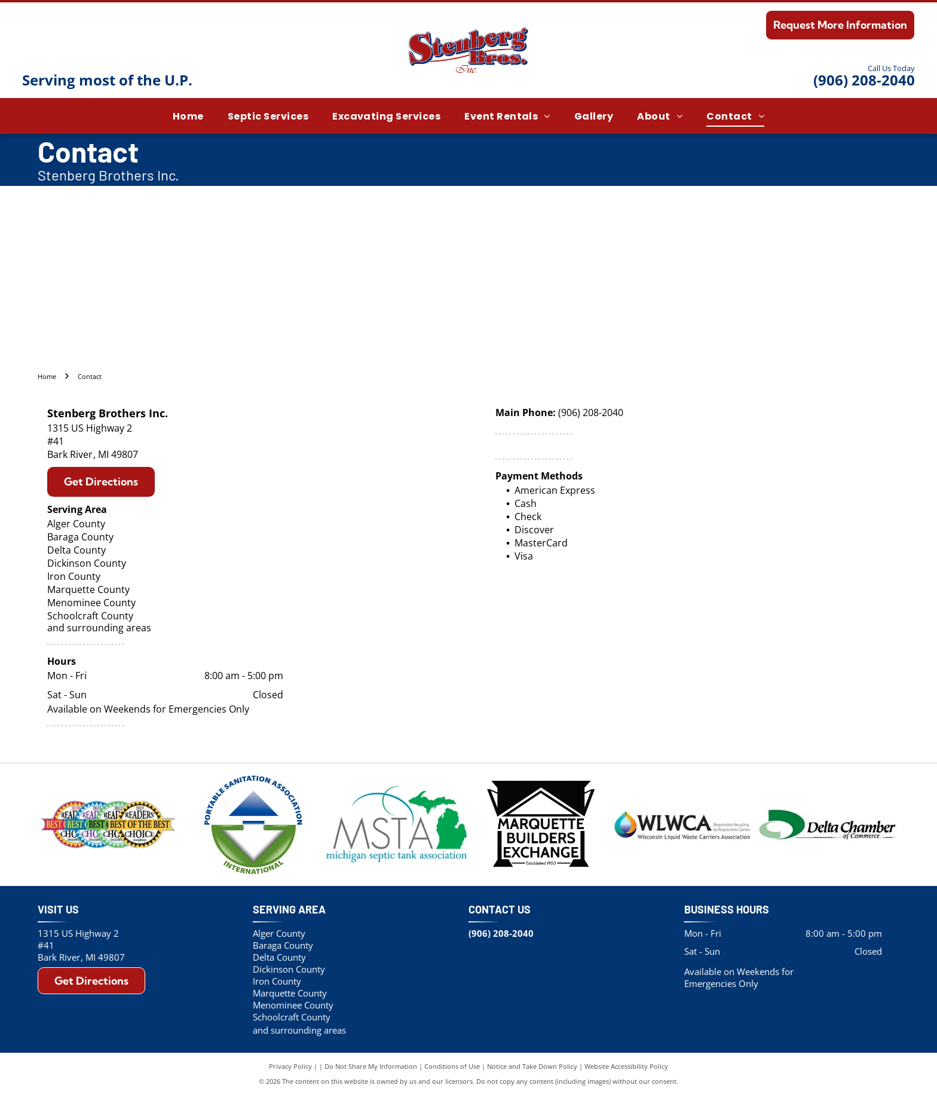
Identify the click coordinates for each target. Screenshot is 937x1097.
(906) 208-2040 (864, 80)
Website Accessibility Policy (626, 1068)
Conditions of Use (452, 1068)
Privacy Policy (290, 1068)
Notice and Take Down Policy (532, 1068)
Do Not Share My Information (370, 1068)
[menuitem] (188, 115)
